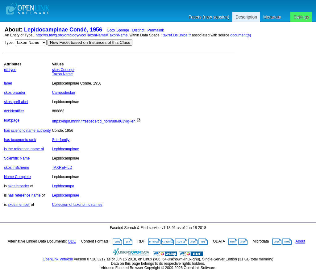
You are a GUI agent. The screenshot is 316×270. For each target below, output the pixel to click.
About (300, 241)
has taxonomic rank (20, 140)
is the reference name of (24, 149)
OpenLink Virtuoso (58, 259)
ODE (72, 241)
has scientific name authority (27, 130)
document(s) (240, 35)
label (8, 83)
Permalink (156, 30)
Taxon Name (62, 74)
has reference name (24, 195)
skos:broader (14, 92)
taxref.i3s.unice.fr (177, 35)
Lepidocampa (63, 186)
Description (246, 17)
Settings (301, 17)
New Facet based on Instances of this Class (90, 42)
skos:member (19, 204)
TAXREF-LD (62, 167)
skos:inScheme (16, 167)
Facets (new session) (209, 17)
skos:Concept (63, 70)
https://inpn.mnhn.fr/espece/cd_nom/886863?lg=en (93, 121)
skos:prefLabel (16, 102)
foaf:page (11, 120)
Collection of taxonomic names (77, 204)
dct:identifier (14, 111)
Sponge (122, 30)
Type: (9, 42)
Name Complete (17, 177)
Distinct (138, 30)
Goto (111, 30)
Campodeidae (63, 92)
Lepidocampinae (65, 149)
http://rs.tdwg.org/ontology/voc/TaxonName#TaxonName (82, 35)
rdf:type (10, 70)
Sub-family (60, 140)
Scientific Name (17, 158)
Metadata (272, 17)
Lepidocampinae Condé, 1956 (63, 30)
